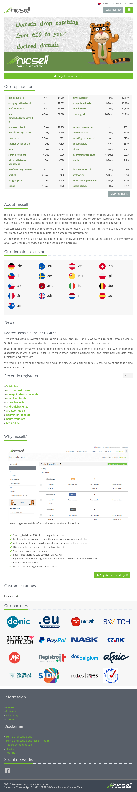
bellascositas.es (15, 419)
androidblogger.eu (17, 406)
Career (10, 707)
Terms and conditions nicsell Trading (28, 740)
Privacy (10, 748)
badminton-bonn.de (18, 415)
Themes (11, 719)
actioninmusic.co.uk (18, 390)
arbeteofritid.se (15, 410)
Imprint (10, 752)
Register (117, 3)
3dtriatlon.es (13, 386)
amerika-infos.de (16, 398)
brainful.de (13, 423)
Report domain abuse (19, 744)
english (105, 3)
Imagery (11, 711)
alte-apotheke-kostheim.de (22, 394)
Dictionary (12, 715)
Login (129, 3)
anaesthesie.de (15, 402)
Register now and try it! (112, 575)
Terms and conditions (19, 736)
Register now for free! (68, 76)
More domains (119, 193)
